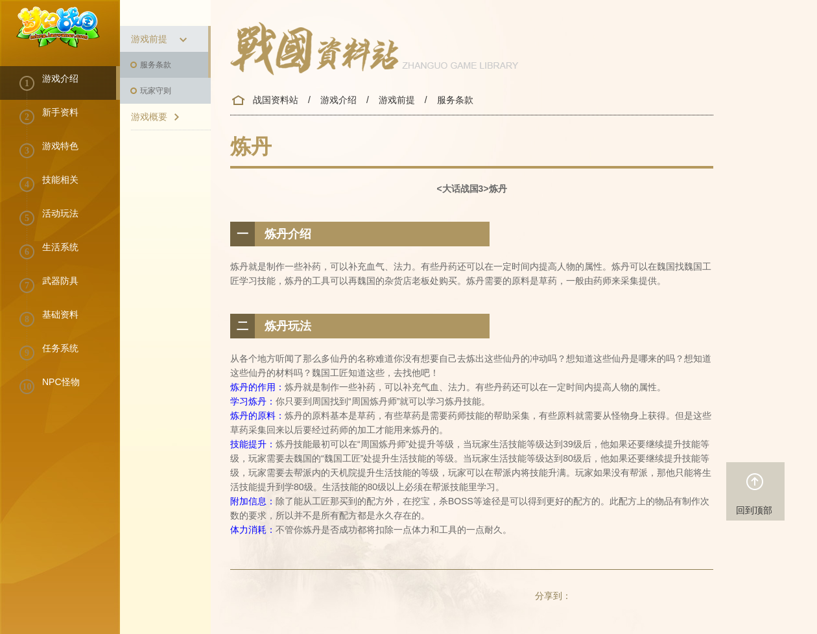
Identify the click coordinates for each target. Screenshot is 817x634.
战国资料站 (275, 100)
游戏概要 (156, 117)
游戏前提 (160, 39)
